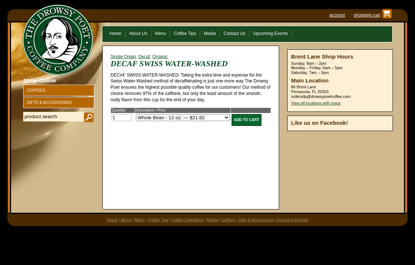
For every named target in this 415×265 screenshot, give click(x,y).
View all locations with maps (316, 103)
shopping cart (367, 15)
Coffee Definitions (188, 220)
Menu (139, 220)
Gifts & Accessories (255, 220)
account (337, 15)
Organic (160, 56)
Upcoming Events (291, 220)
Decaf (144, 56)
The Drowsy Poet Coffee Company (58, 40)
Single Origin (123, 56)
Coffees (228, 220)
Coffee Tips (158, 220)
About (126, 220)
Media (212, 220)
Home (112, 220)
